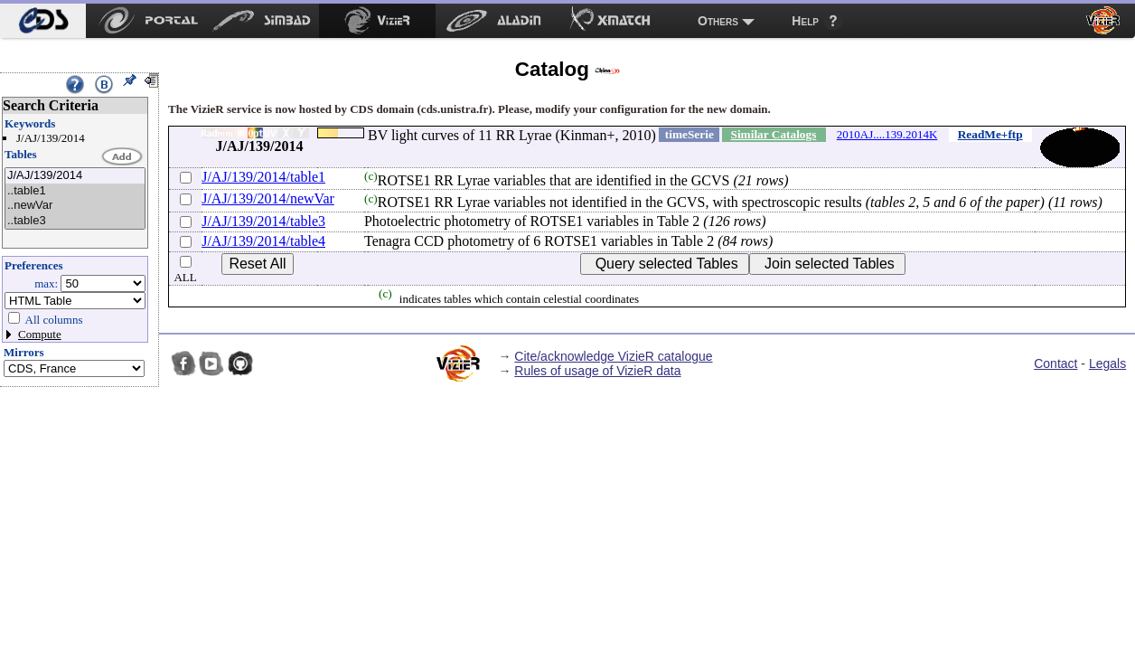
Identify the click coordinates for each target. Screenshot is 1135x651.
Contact (1055, 363)
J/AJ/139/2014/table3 (263, 221)
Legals (1107, 363)
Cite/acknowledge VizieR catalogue (613, 356)
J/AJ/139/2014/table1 (263, 176)
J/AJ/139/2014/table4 (263, 241)
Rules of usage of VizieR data (597, 370)
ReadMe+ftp (990, 134)
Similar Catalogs (773, 134)
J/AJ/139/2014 (75, 176)
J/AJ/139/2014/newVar (268, 198)
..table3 (75, 221)
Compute (39, 334)
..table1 (75, 191)
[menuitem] (43, 21)
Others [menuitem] (718, 21)
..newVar (75, 205)
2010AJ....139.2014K (887, 134)
